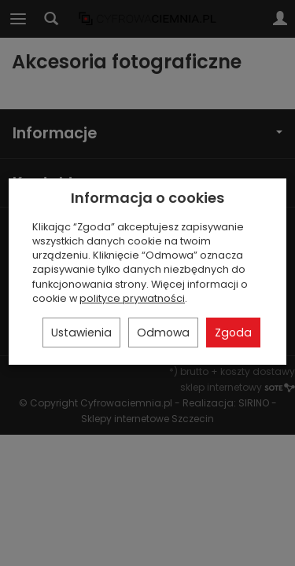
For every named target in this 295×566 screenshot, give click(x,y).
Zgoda (233, 332)
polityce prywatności (132, 298)
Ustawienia (81, 332)
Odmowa (163, 332)
